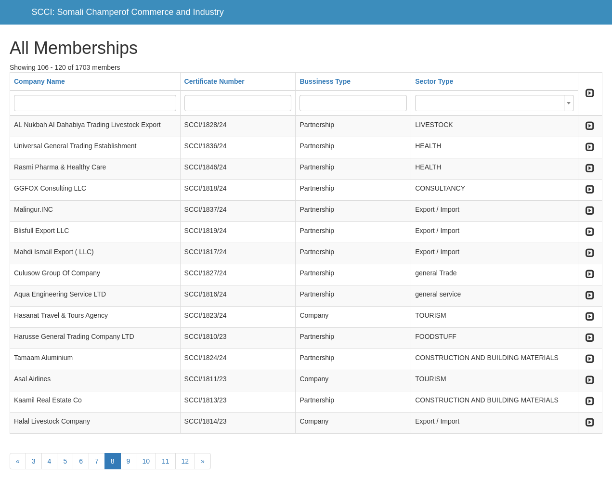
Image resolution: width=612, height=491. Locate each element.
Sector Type (434, 81)
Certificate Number (214, 81)
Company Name (39, 81)
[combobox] (494, 103)
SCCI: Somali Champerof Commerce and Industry (128, 12)
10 (146, 461)
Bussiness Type (325, 81)
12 (185, 461)
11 (165, 461)
